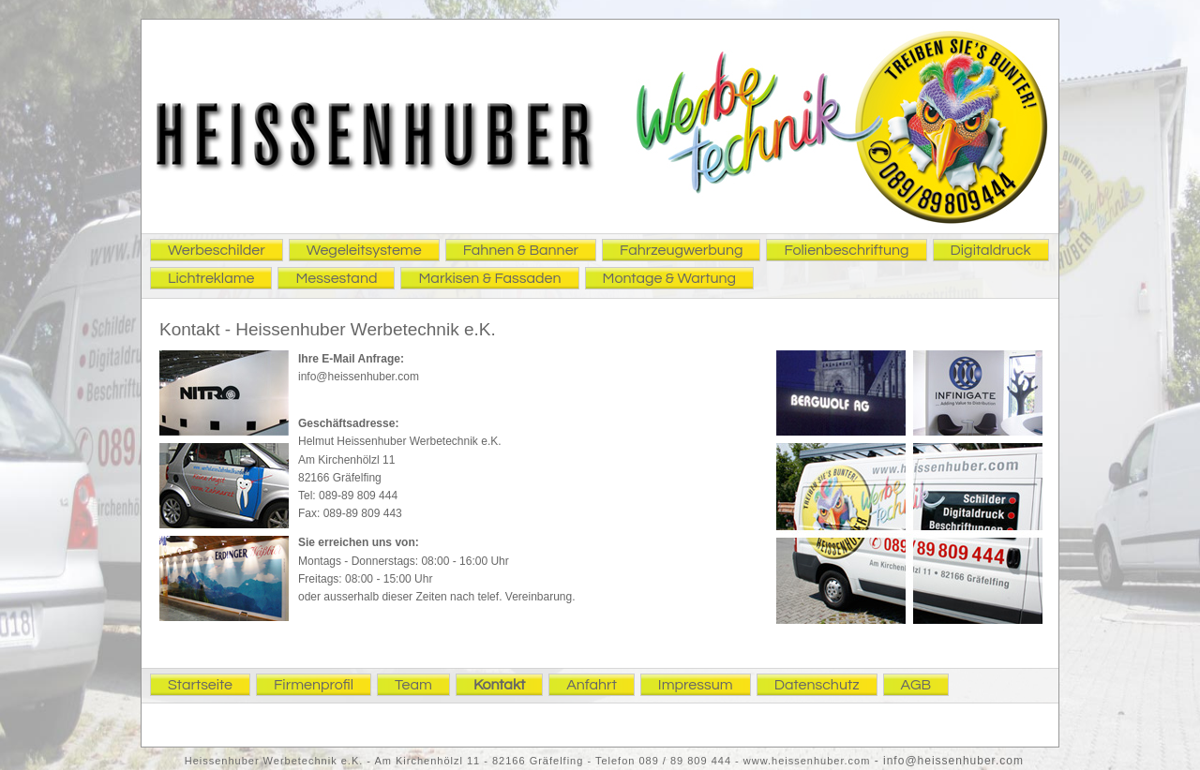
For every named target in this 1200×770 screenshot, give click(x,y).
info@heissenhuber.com (358, 376)
